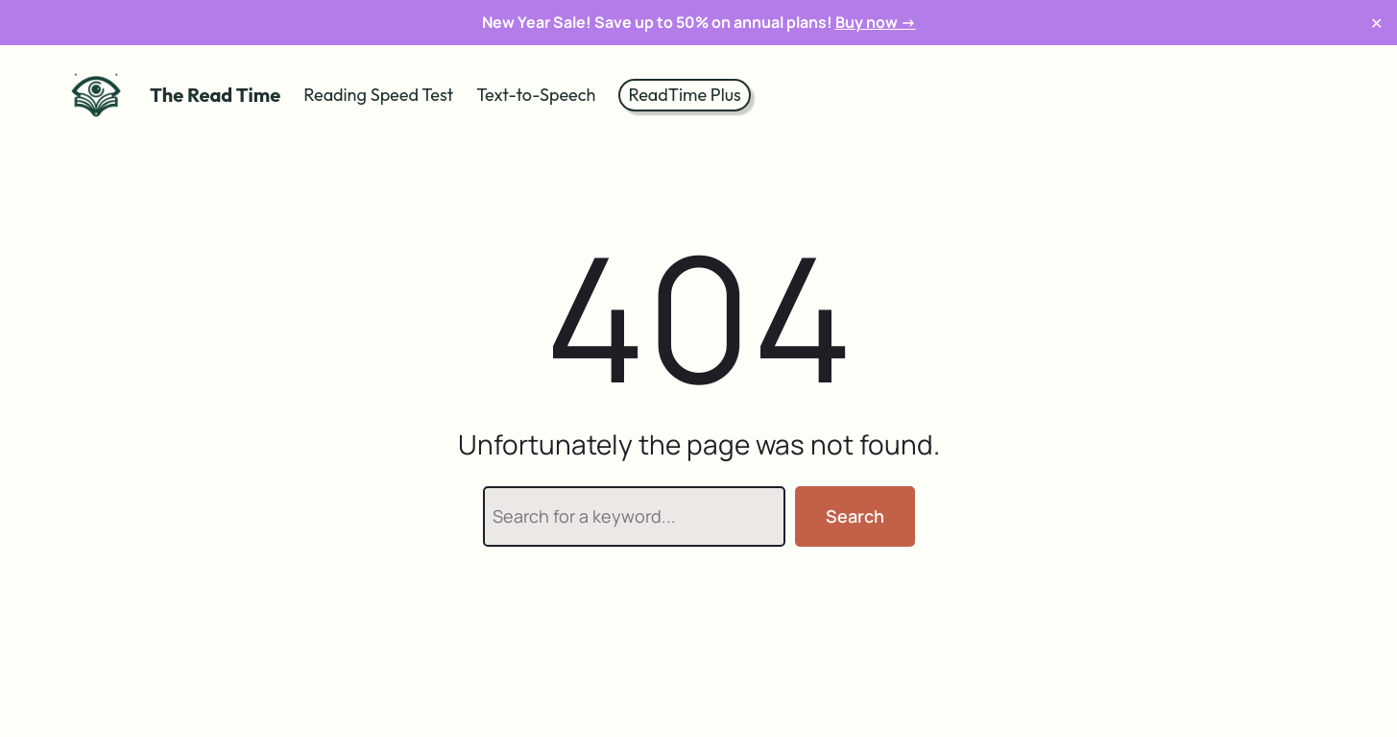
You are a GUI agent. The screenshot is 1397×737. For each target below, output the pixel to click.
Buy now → (875, 22)
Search (855, 516)
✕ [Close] (1376, 22)
